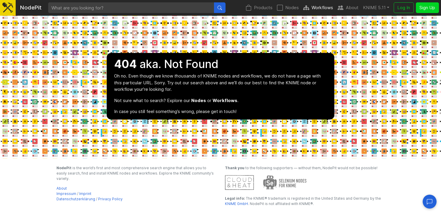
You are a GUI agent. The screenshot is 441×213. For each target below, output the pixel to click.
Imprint (85, 193)
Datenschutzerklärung (75, 199)
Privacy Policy (110, 199)
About (348, 7)
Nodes (288, 7)
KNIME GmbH (236, 203)
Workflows (318, 7)
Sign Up (427, 7)
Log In (403, 7)
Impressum (66, 193)
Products (259, 7)
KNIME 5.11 (374, 7)
